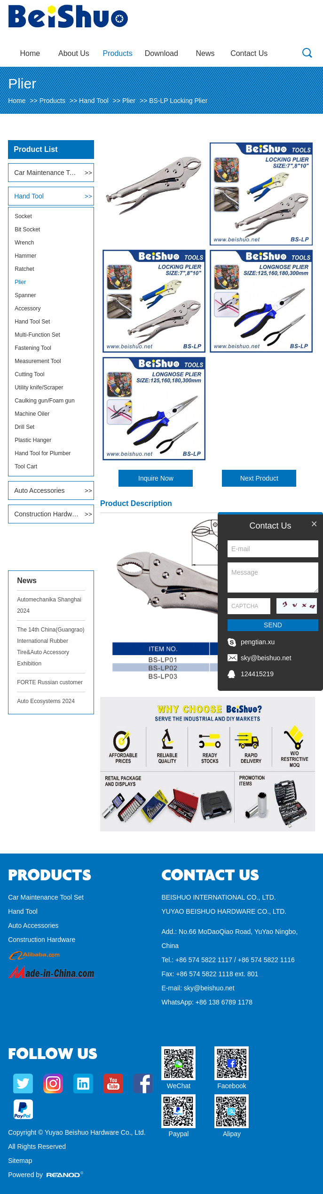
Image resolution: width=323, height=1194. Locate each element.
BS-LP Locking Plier (178, 100)
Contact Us (249, 53)
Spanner (25, 295)
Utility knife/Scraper (39, 387)
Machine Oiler (32, 414)
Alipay (232, 1134)
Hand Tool (94, 100)
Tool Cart (26, 466)
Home (30, 53)
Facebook (231, 1086)
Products (118, 53)
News (205, 53)
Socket (23, 216)
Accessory (27, 308)
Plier (128, 100)
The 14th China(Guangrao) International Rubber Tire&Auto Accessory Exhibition (50, 646)
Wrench (24, 242)
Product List (35, 149)
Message (273, 577)
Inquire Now (155, 478)
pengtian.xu (258, 642)
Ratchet (24, 269)
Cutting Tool (29, 374)
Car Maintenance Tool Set (46, 172)
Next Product (259, 478)
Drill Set (24, 427)
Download (161, 53)
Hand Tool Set (32, 321)
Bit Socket (27, 229)
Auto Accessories (39, 490)
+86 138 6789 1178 (224, 1002)
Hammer (25, 256)
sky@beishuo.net (209, 988)
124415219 (257, 674)
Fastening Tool (33, 348)
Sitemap (20, 1160)
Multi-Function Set (37, 335)
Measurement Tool (38, 361)
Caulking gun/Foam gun (44, 400)
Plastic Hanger (33, 440)
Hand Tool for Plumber (43, 453)
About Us (73, 53)
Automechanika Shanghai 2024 (49, 605)
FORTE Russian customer (50, 682)
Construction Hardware (46, 514)
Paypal (179, 1134)
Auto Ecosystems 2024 (46, 701)
